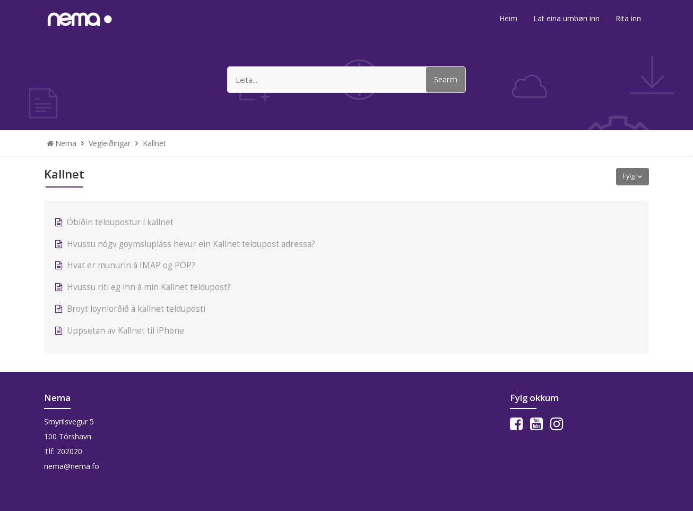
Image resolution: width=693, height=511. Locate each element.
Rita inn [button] (628, 18)
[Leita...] (346, 79)
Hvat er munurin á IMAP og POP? (131, 265)
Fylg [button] (629, 176)
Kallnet (154, 143)
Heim (508, 18)
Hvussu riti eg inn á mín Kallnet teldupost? (149, 287)
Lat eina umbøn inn (566, 18)
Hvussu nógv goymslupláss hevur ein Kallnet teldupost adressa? (191, 244)
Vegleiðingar (110, 143)
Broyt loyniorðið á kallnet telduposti (136, 308)
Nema (65, 143)
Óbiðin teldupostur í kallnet (120, 222)
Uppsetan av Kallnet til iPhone (126, 330)
